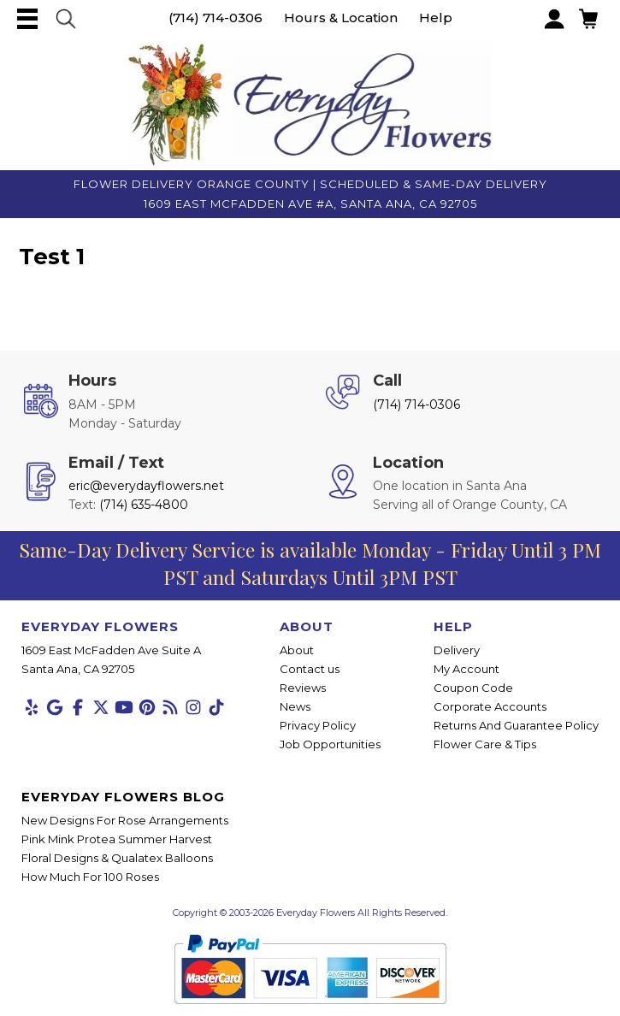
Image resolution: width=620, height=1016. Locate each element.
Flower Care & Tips (485, 744)
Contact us (310, 669)
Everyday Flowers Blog (123, 797)
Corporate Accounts (490, 706)
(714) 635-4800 (143, 504)
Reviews (303, 687)
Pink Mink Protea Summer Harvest (116, 839)
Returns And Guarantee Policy (516, 725)
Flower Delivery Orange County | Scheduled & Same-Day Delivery (310, 184)
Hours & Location (341, 17)
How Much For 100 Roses (90, 876)
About (297, 650)
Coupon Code (473, 687)
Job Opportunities (330, 744)
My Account (466, 669)
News (295, 706)
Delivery (457, 650)
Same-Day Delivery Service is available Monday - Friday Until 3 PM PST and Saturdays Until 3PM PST (310, 563)
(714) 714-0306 (215, 17)
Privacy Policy (318, 725)
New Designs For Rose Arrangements (124, 820)
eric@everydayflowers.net (146, 485)
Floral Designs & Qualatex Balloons (117, 858)
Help (435, 17)
